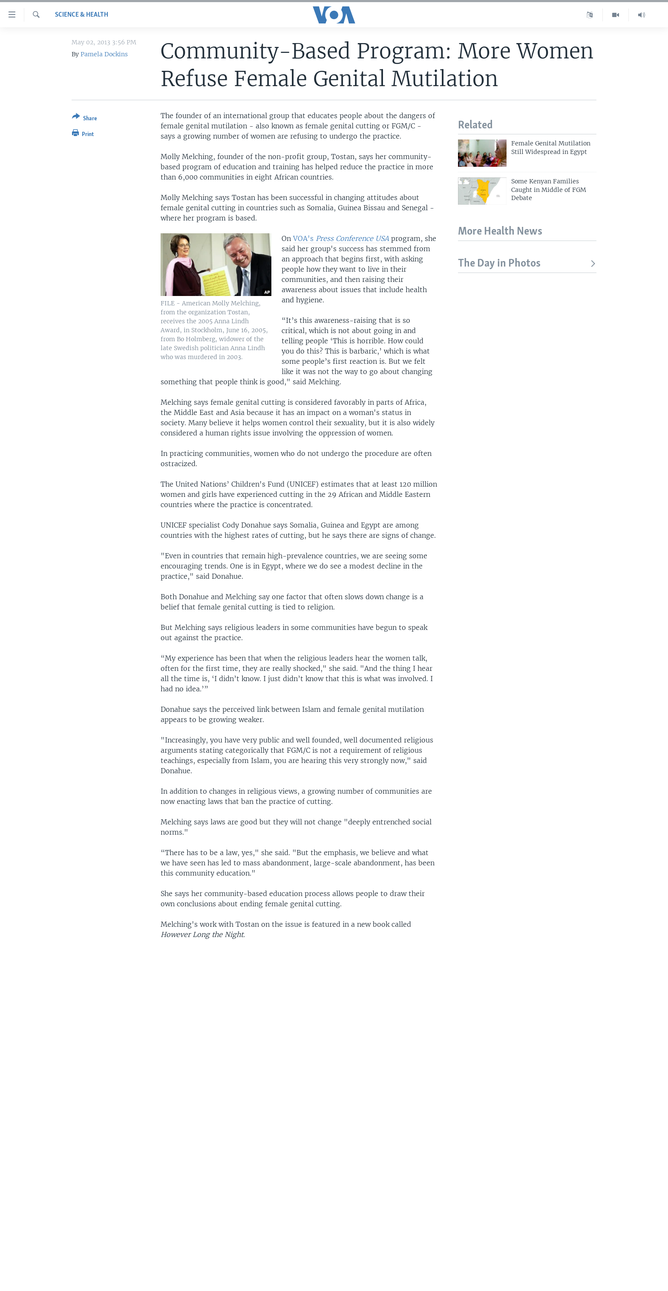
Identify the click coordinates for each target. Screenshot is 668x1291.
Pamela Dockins (104, 54)
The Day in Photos (527, 264)
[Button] (84, 119)
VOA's (342, 238)
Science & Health (81, 15)
